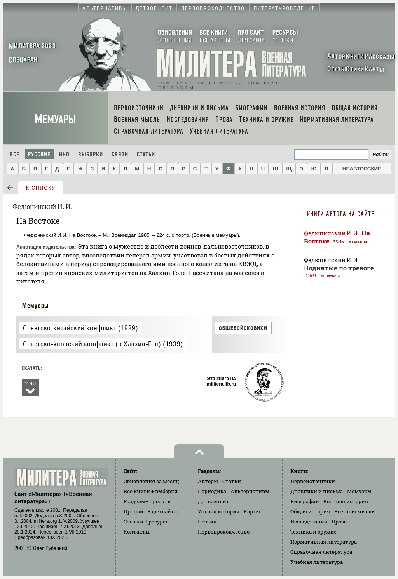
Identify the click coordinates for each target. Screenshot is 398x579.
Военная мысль (354, 511)
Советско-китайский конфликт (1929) (80, 328)
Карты (252, 511)
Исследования (308, 521)
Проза (339, 521)
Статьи (146, 154)
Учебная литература (316, 561)
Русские (39, 154)
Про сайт (150, 511)
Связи (120, 154)
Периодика (212, 491)
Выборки (90, 154)
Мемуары (55, 119)
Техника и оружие (313, 531)
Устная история (218, 511)
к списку (41, 188)
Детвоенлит (213, 501)
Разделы (148, 501)
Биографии (304, 501)
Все (14, 154)
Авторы (208, 481)
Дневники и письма (316, 491)
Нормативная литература (323, 541)
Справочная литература (321, 551)
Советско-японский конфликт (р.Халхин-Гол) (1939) (103, 344)
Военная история (345, 501)
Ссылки (147, 521)
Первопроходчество (224, 531)
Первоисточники (312, 481)
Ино (64, 154)
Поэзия (207, 521)
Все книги (151, 491)
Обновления (151, 481)
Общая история (310, 511)
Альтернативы (249, 491)
